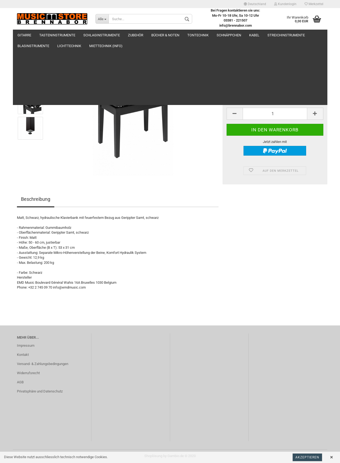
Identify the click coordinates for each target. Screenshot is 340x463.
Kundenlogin (285, 4)
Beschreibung (35, 199)
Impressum (25, 345)
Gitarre (24, 35)
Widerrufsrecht (28, 373)
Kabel (254, 35)
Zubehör (135, 35)
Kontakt (23, 355)
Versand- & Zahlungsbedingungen (42, 364)
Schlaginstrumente (101, 35)
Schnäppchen (229, 35)
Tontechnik (198, 35)
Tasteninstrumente (57, 35)
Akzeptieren (307, 457)
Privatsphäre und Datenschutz (40, 391)
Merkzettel (314, 4)
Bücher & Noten (165, 35)
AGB (20, 382)
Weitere (274, 35)
